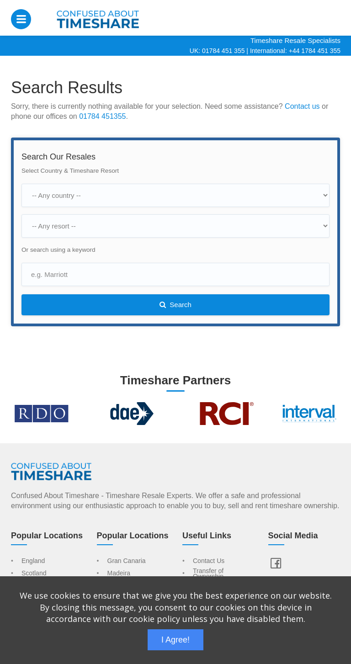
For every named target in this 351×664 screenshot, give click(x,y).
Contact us (302, 106)
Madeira (119, 573)
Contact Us (208, 561)
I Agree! (175, 639)
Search (175, 304)
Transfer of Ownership (208, 574)
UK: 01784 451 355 (217, 50)
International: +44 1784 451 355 (295, 50)
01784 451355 (102, 116)
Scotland (33, 573)
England (33, 561)
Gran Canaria (126, 561)
